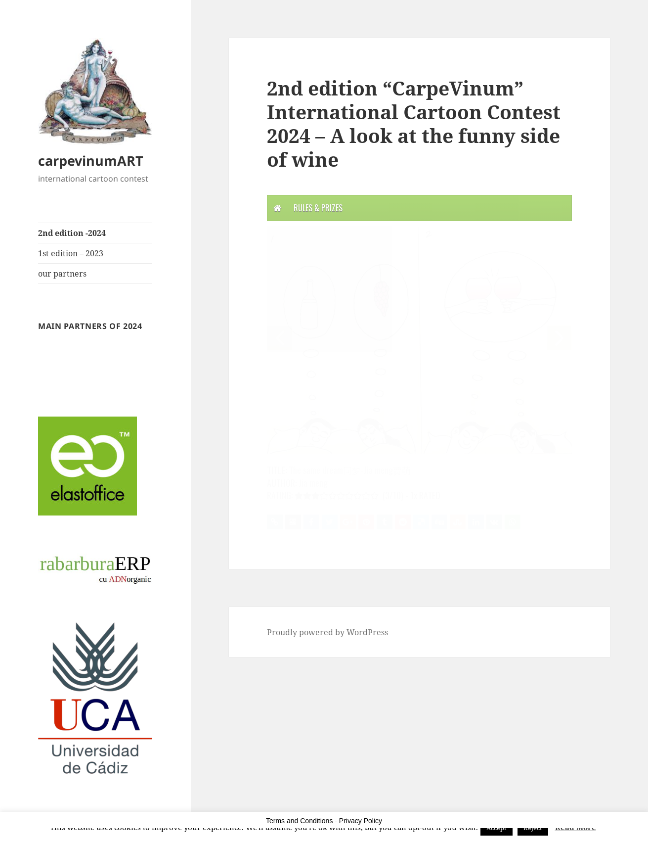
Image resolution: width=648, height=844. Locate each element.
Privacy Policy (360, 821)
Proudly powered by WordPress (327, 632)
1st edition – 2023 (70, 253)
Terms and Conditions (299, 821)
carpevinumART (90, 160)
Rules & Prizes (318, 208)
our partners (62, 273)
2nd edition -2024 (72, 233)
